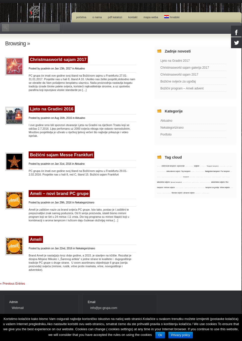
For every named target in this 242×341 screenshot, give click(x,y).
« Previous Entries (12, 283)
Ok (160, 335)
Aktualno (80, 68)
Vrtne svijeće (225, 187)
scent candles (222, 166)
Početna (81, 17)
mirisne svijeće (169, 187)
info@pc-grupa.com (103, 308)
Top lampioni (185, 171)
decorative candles (200, 171)
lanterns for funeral (161, 171)
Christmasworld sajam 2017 (58, 59)
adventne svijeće (163, 182)
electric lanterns (207, 177)
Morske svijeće (177, 193)
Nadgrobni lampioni (212, 171)
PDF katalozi (115, 17)
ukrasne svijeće (189, 193)
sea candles (192, 177)
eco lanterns (203, 166)
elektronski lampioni (169, 166)
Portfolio (166, 134)
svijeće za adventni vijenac (168, 177)
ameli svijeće (229, 166)
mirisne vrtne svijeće (216, 177)
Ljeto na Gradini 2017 (175, 61)
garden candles (195, 182)
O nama (97, 17)
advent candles (201, 187)
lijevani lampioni (176, 182)
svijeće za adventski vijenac (190, 187)
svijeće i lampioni (226, 177)
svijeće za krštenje (166, 193)
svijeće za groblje (179, 187)
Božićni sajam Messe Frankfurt (61, 154)
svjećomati (180, 166)
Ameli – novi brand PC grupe (59, 193)
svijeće (196, 166)
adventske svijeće (218, 182)
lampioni (186, 177)
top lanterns (198, 193)
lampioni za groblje (212, 187)
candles (193, 171)
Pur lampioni (225, 171)
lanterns (159, 166)
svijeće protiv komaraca (205, 182)
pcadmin (45, 68)
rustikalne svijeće (205, 193)
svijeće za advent (189, 166)
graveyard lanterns (187, 182)
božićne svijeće (199, 177)
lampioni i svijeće (178, 177)
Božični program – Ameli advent (182, 88)
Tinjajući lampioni (212, 166)
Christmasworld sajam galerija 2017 (184, 67)
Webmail (18, 308)
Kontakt (132, 17)
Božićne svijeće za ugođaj (178, 81)
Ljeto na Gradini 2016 (51, 109)
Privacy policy (180, 335)
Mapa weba (151, 17)
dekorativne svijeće (173, 171)
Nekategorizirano (84, 202)
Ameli (36, 239)
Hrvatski (172, 17)
